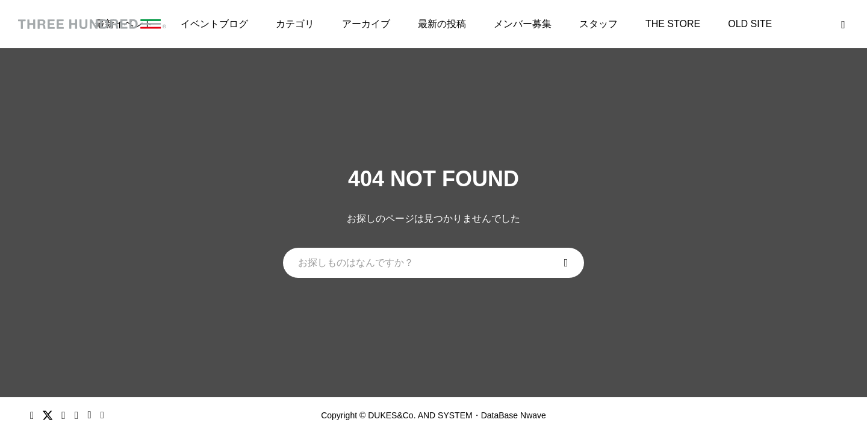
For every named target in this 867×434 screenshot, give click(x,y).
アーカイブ (366, 24)
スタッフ (598, 24)
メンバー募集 (523, 24)
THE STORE (672, 24)
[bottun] (843, 24)
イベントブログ (214, 24)
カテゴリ (295, 24)
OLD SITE (750, 24)
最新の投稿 (442, 24)
